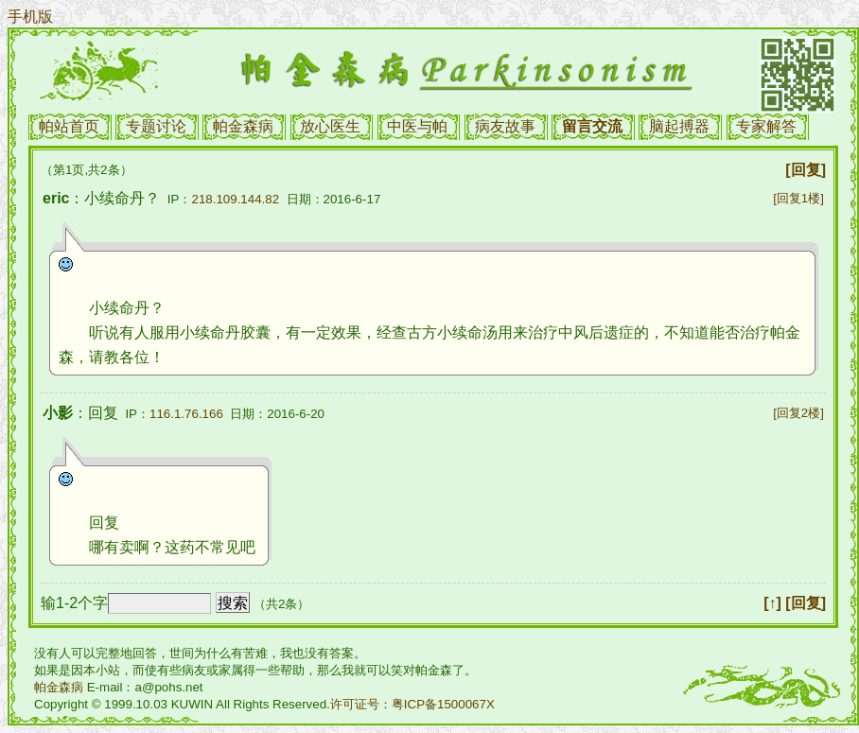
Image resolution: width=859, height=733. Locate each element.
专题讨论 (156, 126)
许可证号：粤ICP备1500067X (412, 704)
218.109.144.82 (235, 199)
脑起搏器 (679, 126)
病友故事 (505, 126)
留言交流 (592, 126)
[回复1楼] (798, 198)
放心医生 (330, 126)
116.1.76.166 (186, 414)
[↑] (772, 603)
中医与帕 (417, 126)
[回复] (805, 170)
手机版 (30, 17)
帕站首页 (69, 126)
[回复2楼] (798, 413)
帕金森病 (243, 126)
